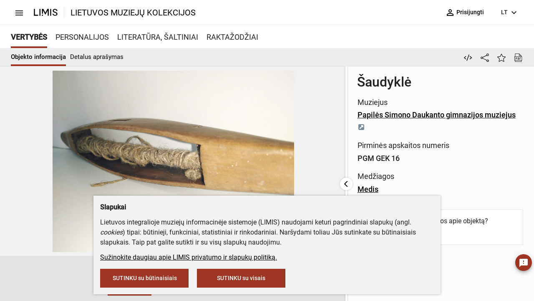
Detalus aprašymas (96, 57)
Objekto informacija (38, 57)
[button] (20, 278)
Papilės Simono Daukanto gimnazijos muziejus (282, 114)
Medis (209, 177)
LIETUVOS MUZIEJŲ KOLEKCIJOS (133, 13)
